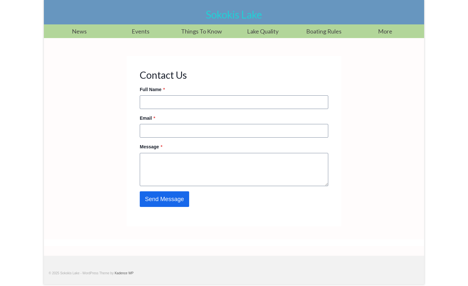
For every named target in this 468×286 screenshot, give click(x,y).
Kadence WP (124, 273)
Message (151, 146)
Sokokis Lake (234, 14)
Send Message (164, 199)
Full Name (152, 89)
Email (147, 118)
